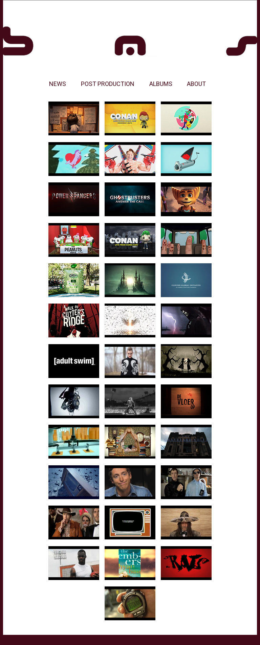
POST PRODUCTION (107, 83)
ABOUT (196, 83)
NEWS (57, 83)
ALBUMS (160, 83)
